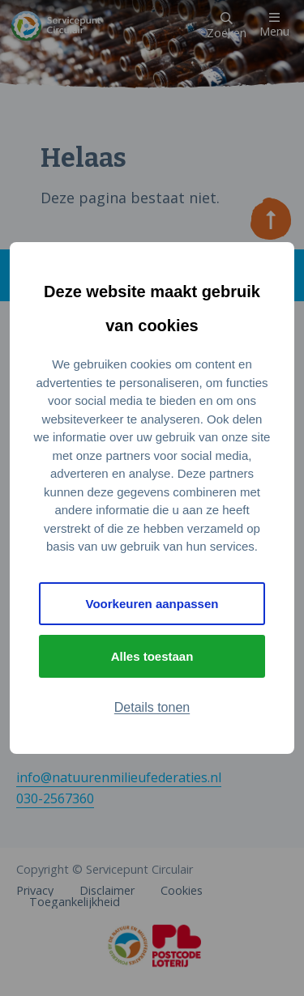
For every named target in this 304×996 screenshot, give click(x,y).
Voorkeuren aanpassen (152, 604)
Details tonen (152, 707)
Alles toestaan (152, 656)
